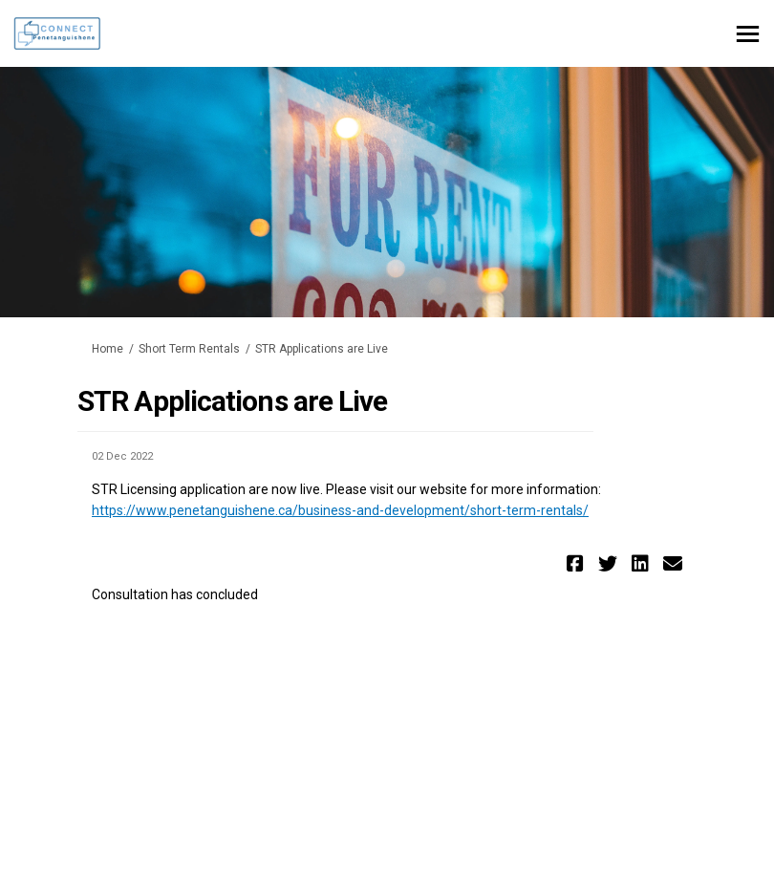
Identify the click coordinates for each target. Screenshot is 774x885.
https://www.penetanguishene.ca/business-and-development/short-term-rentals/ (340, 510)
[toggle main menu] (747, 34)
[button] (578, 563)
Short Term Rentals (189, 349)
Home (107, 349)
